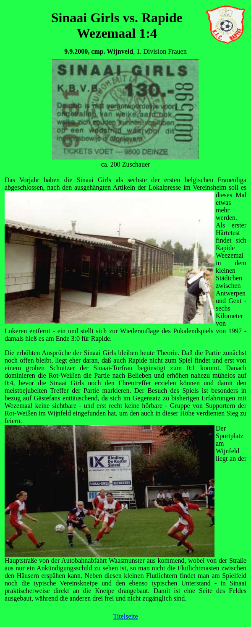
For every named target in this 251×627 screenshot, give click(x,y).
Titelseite (125, 616)
